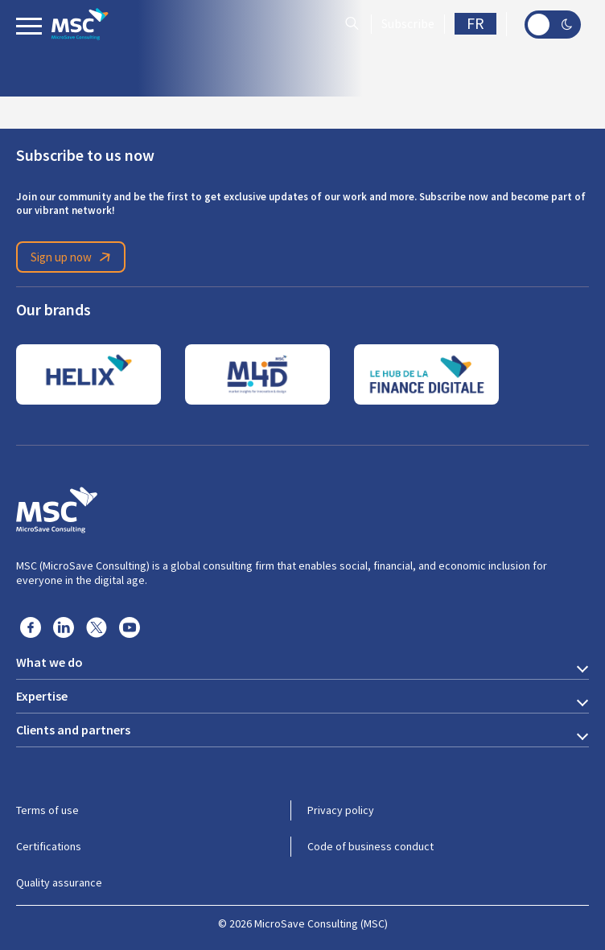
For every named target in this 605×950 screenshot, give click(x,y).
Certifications (48, 846)
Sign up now (73, 257)
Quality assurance (59, 882)
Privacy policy (340, 810)
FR (475, 24)
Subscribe (407, 24)
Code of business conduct (370, 846)
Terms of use (47, 810)
